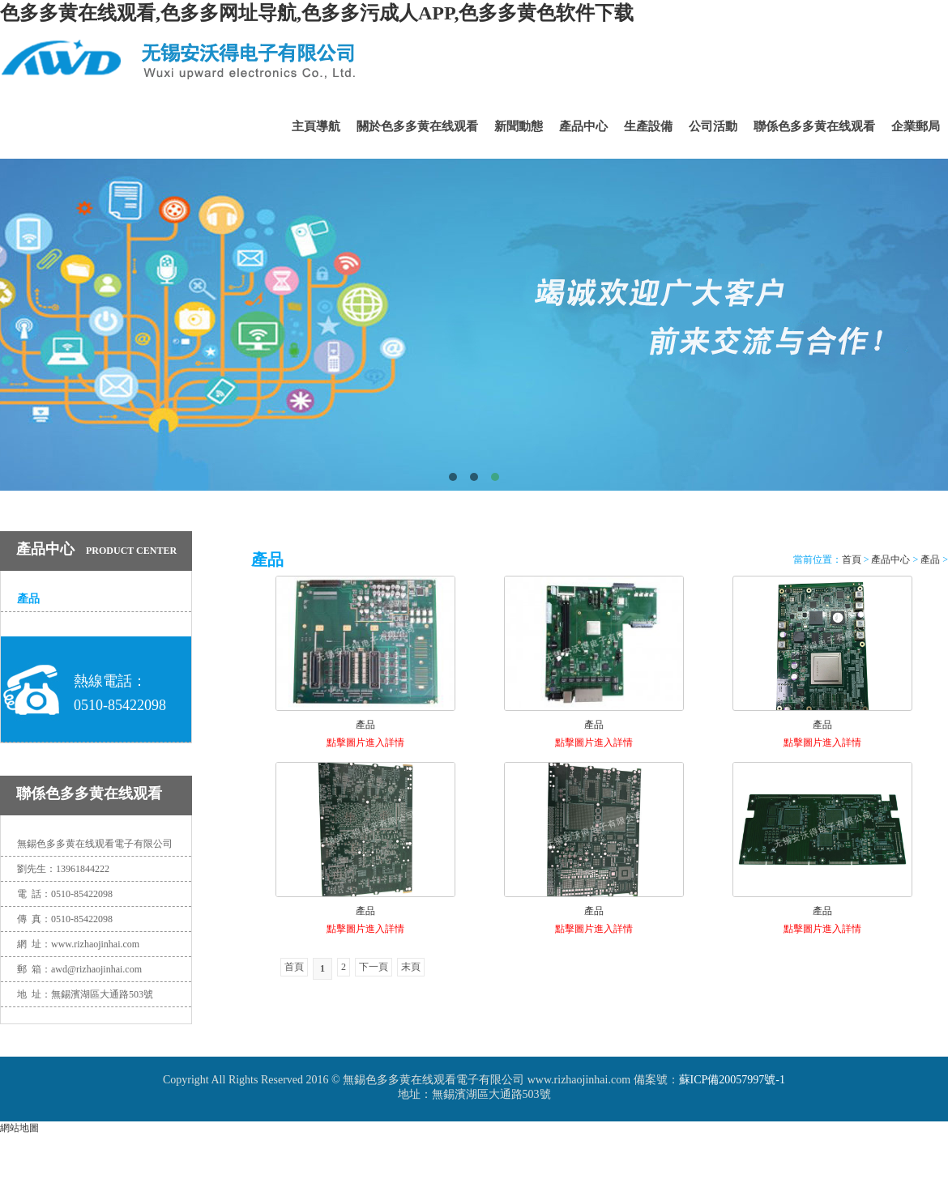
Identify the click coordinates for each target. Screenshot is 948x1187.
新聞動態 (518, 126)
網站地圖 (19, 1128)
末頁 (411, 966)
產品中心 (583, 126)
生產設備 (648, 126)
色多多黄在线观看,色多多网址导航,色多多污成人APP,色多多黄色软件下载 (317, 12)
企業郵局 (915, 126)
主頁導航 (316, 126)
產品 (28, 599)
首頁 (851, 559)
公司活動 (713, 126)
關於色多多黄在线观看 (417, 126)
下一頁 (373, 966)
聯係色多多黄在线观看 (814, 126)
